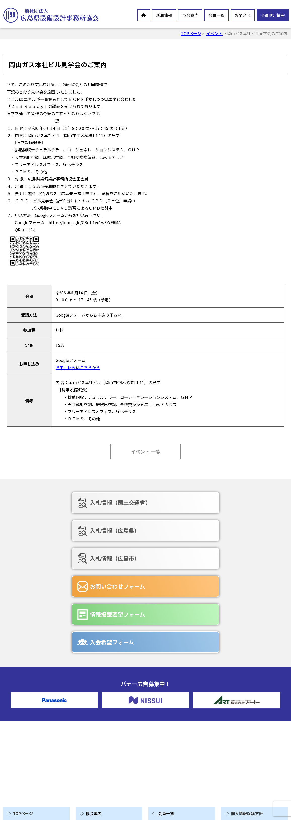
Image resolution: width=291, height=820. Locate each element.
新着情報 (164, 15)
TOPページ (191, 33)
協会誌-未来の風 (102, 757)
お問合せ (243, 15)
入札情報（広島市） (237, 502)
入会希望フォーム (234, 529)
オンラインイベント (32, 730)
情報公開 (95, 733)
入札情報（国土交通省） (58, 502)
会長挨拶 (95, 717)
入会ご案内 (97, 765)
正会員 (166, 709)
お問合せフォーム (176, 743)
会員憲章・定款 (101, 725)
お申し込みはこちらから (78, 367)
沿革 (91, 741)
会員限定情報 (273, 15)
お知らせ (22, 722)
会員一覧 (216, 15)
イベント (214, 33)
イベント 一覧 (145, 451)
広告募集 (168, 768)
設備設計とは (99, 709)
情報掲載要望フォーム (147, 529)
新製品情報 (24, 738)
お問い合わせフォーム (55, 529)
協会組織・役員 (101, 749)
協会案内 (190, 15)
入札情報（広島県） (145, 502)
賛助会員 (168, 717)
